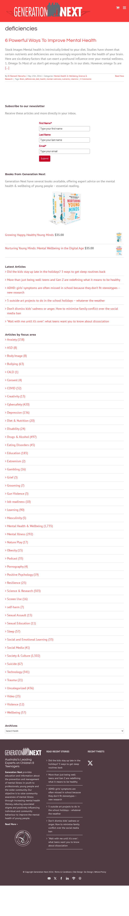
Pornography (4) (17, 566)
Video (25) (13, 696)
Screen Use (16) (17, 599)
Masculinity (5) (16, 518)
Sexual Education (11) (21, 623)
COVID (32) (14, 388)
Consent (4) (14, 380)
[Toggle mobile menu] (124, 7)
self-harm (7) (15, 607)
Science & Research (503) (24, 591)
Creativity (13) (16, 396)
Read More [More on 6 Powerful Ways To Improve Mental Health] (119, 76)
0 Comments (85, 79)
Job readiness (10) (19, 502)
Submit (45, 158)
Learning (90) (15, 510)
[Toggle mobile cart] (118, 7)
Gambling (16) (16, 469)
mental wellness (54, 79)
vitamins (74, 79)
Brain (22, 79)
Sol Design (88, 872)
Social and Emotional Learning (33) (30, 639)
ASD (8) (12, 348)
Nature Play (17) (17, 542)
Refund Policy (100, 872)
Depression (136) (18, 412)
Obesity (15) (15, 550)
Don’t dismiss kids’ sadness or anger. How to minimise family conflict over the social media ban (63, 826)
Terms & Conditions (63, 872)
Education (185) (17, 453)
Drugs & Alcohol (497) (22, 437)
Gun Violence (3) (17, 493)
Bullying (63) (15, 364)
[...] (7, 68)
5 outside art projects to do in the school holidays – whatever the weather (56, 300)
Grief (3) (12, 477)
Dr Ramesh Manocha (17, 76)
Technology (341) (18, 672)
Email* (42, 146)
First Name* (45, 123)
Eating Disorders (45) (21, 445)
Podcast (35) (15, 558)
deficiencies (30, 79)
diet (37, 79)
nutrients (66, 79)
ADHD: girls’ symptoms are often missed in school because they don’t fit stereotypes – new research (64, 794)
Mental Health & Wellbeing (66, 76)
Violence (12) (15, 704)
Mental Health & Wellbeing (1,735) (30, 526)
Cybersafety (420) (18, 404)
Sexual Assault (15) (19, 615)
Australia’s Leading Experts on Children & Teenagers (19, 763)
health (43, 79)
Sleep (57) (13, 631)
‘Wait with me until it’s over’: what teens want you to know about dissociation (58, 321)
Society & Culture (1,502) (23, 656)
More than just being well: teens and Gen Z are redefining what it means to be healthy (63, 280)
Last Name (45, 134)
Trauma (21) (15, 680)
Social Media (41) (18, 648)
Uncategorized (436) (20, 688)
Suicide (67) (15, 664)
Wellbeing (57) (16, 712)
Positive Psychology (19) (23, 575)
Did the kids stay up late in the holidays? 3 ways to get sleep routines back (56, 272)
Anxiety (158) (15, 339)
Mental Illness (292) (20, 534)
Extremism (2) (16, 461)
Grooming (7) (15, 485)
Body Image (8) (17, 356)
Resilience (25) (16, 583)
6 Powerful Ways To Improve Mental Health (50, 40)
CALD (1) (12, 372)
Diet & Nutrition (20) (21, 421)
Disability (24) (16, 429)
